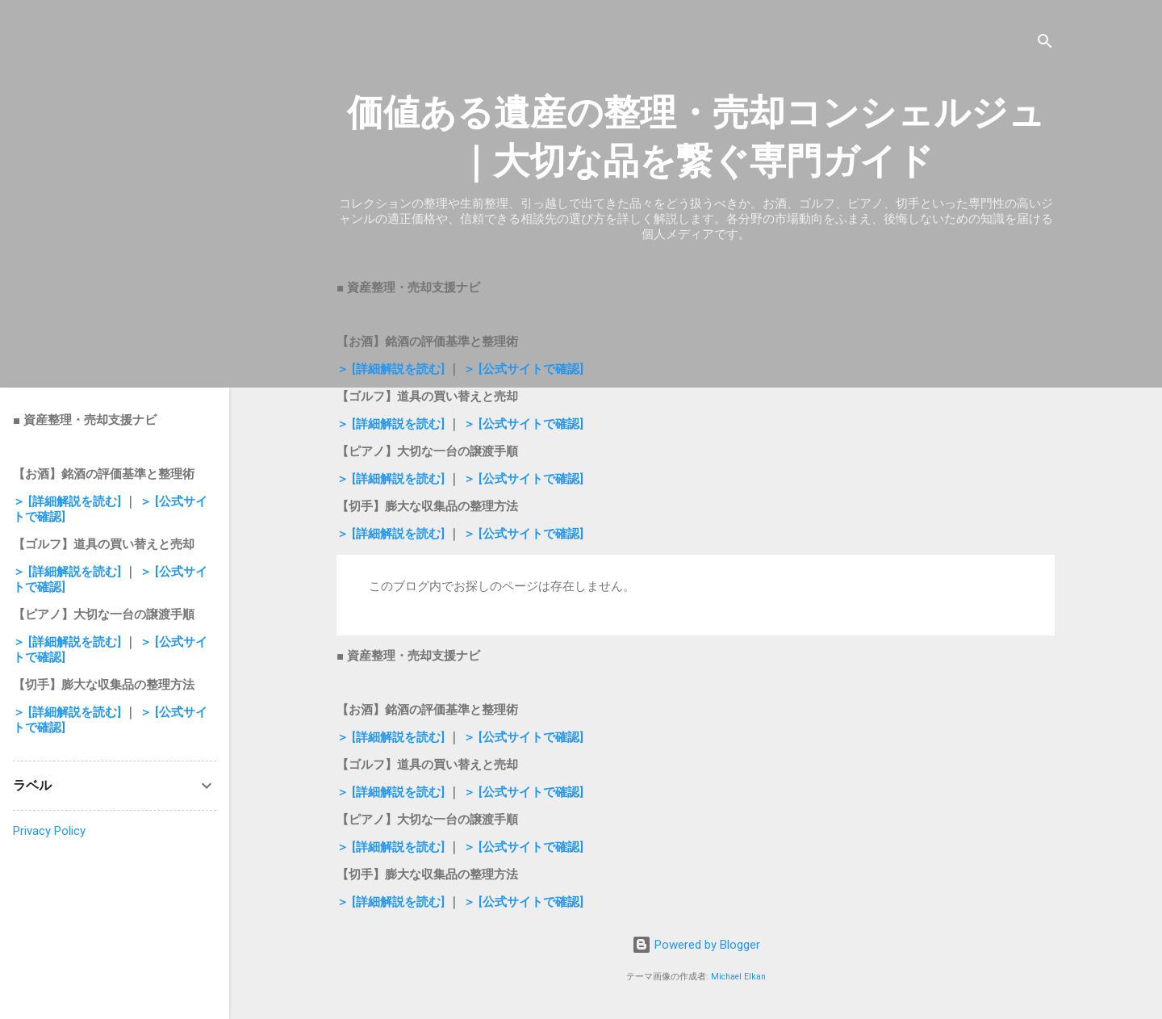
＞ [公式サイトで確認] (523, 369)
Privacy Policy (49, 831)
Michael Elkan (738, 976)
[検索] (1045, 44)
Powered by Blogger (696, 944)
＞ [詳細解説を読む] (392, 369)
